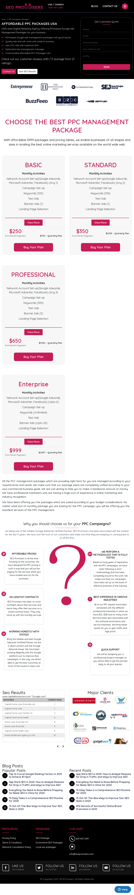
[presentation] (58, 745)
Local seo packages (46, 846)
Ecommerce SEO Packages (49, 841)
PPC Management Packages (19, 19)
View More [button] (33, 222)
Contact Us (110, 6)
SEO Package (42, 837)
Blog (94, 6)
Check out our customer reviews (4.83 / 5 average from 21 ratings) (38, 61)
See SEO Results (27, 71)
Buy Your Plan (33, 247)
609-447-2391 (56, 6)
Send (106, 66)
